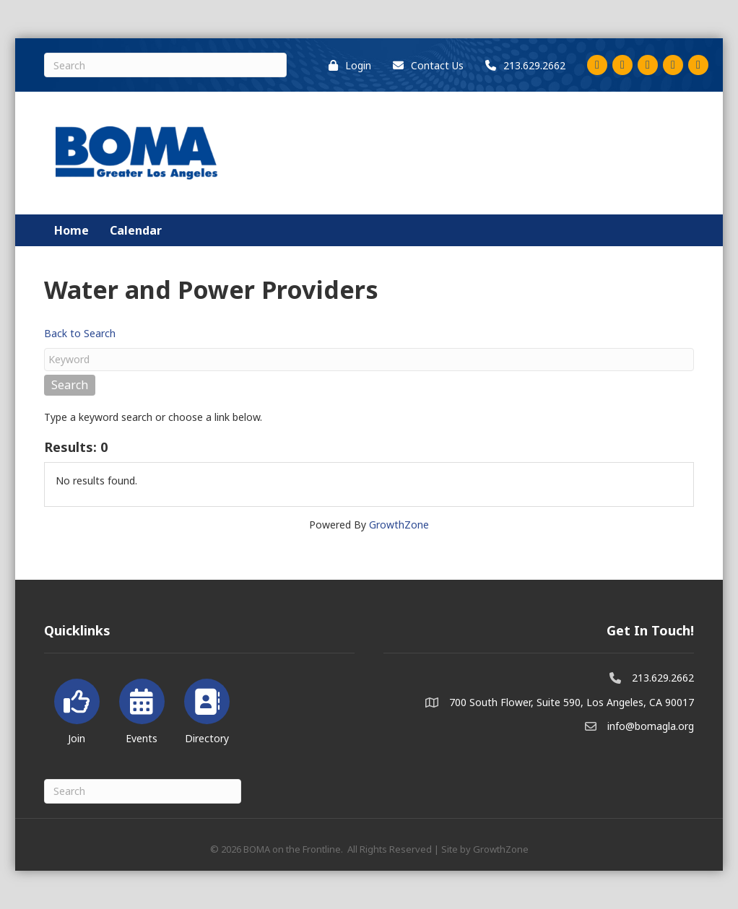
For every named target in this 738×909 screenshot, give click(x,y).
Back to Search (80, 333)
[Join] (77, 708)
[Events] (142, 708)
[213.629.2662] (521, 65)
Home (71, 230)
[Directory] (207, 708)
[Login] (346, 65)
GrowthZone (399, 524)
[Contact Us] (425, 65)
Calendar (136, 230)
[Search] (165, 65)
